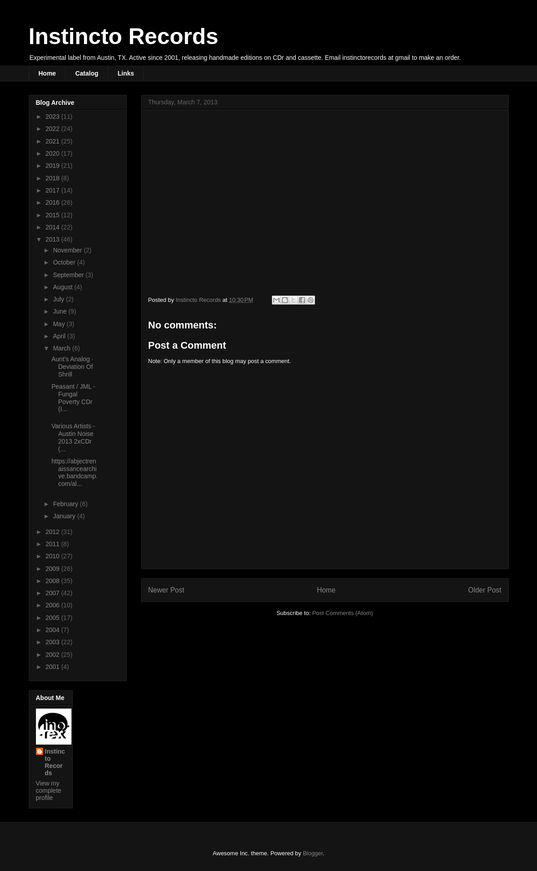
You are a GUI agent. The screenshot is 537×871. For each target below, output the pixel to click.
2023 (53, 116)
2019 (53, 165)
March (62, 348)
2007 (53, 593)
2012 (53, 531)
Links (126, 73)
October (65, 262)
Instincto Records (123, 36)
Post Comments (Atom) (342, 613)
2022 (53, 128)
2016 (53, 202)
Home (47, 73)
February (66, 503)
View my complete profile (49, 790)
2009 (53, 568)
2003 (53, 642)
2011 (53, 544)
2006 (53, 605)
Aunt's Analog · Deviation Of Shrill (72, 366)
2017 (53, 190)
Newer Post (166, 590)
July (59, 299)
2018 (53, 178)
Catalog (86, 73)
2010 (53, 556)
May (60, 324)
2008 (53, 580)
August (63, 287)
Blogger (313, 853)
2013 (53, 239)
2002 (53, 654)
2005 (53, 617)
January (65, 516)
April (60, 336)
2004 (53, 629)
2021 (53, 141)
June (60, 311)
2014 (53, 227)
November (68, 250)
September (69, 274)
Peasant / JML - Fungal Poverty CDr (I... (73, 398)
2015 (53, 215)
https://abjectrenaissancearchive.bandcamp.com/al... (74, 472)
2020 (53, 153)
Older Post (484, 590)
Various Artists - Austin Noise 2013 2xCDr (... (73, 437)
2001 (53, 666)
